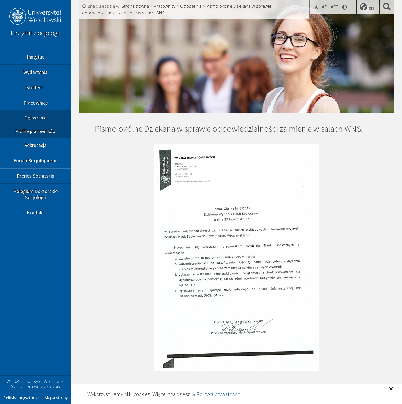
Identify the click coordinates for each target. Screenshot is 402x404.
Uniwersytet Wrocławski (35, 17)
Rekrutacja (35, 145)
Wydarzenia (35, 72)
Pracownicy (36, 103)
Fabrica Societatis (35, 176)
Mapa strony (55, 398)
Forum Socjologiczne (36, 161)
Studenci (35, 87)
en (371, 8)
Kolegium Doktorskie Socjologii (35, 194)
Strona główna (135, 6)
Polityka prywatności (219, 394)
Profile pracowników (35, 131)
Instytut (35, 57)
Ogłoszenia (35, 117)
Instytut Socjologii (35, 32)
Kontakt (35, 213)
